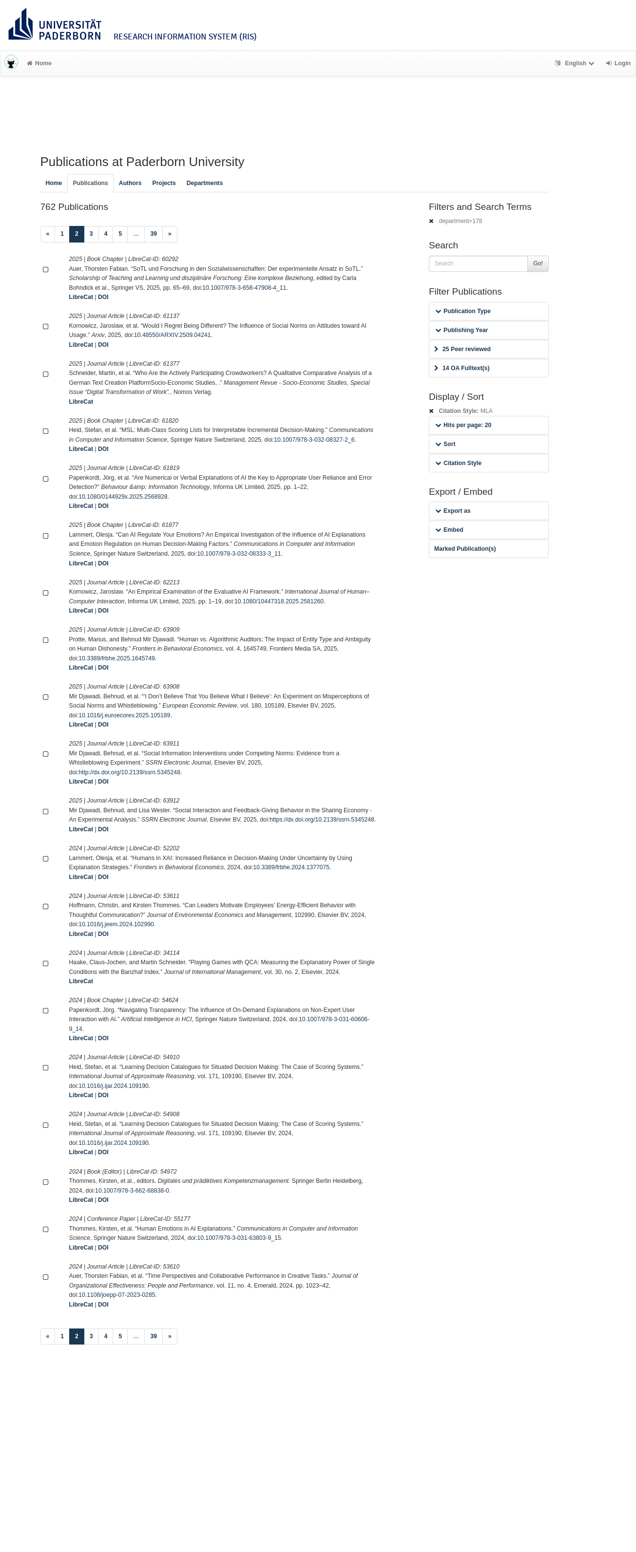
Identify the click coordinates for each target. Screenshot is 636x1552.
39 (153, 233)
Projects (164, 183)
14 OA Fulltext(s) (461, 368)
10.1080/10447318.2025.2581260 (279, 601)
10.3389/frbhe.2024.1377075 (291, 867)
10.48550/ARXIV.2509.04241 (172, 335)
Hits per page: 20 (463, 425)
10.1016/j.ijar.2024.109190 (113, 1086)
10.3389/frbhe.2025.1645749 (116, 658)
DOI (103, 297)
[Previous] (48, 234)
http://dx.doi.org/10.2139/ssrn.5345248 (129, 772)
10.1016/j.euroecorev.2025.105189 (124, 715)
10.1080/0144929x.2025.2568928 (122, 496)
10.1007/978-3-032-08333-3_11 (239, 553)
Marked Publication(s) (465, 548)
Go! (538, 263)
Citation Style (458, 463)
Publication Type (463, 311)
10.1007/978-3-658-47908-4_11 (244, 287)
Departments (205, 183)
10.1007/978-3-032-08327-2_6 (314, 439)
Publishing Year (461, 330)
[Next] (169, 234)
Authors (130, 183)
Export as (453, 510)
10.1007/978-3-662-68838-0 (132, 1190)
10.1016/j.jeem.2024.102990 (116, 924)
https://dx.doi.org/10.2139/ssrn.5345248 (322, 819)
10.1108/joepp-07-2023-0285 (116, 1294)
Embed (449, 529)
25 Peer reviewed (462, 349)
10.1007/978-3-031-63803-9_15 (239, 1237)
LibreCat (81, 297)
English (576, 63)
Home (39, 63)
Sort (445, 444)
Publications (90, 183)
